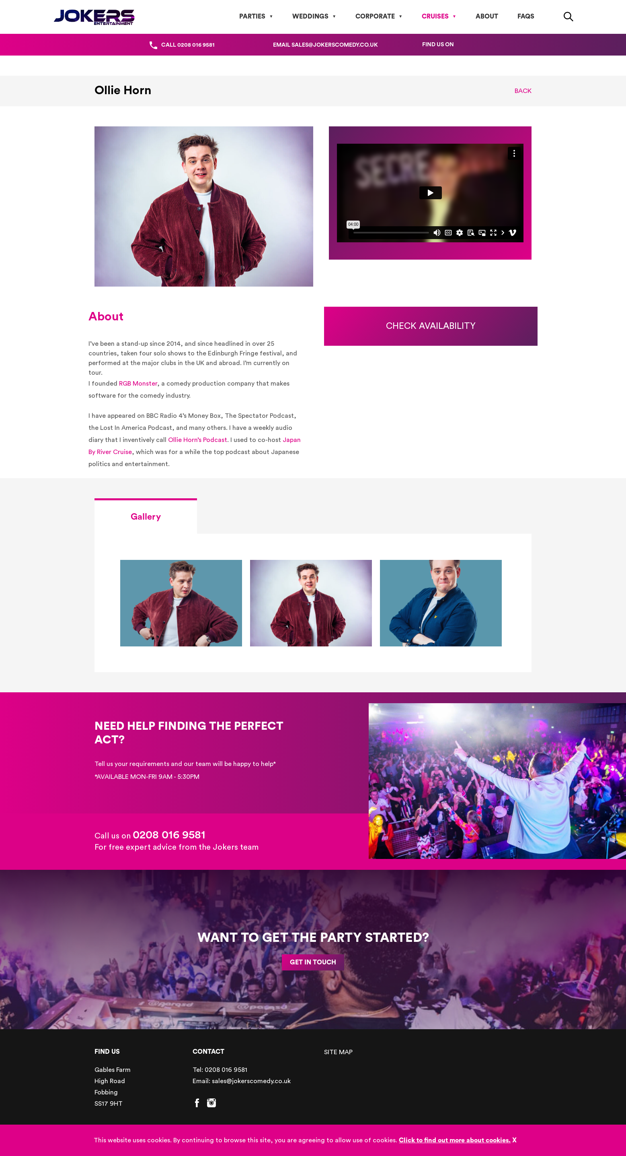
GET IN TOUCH (313, 962)
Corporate (375, 16)
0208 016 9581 (169, 834)
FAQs (525, 16)
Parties (252, 16)
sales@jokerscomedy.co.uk (251, 1081)
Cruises (435, 16)
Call (188, 45)
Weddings (310, 16)
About (487, 16)
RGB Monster (138, 383)
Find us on (438, 44)
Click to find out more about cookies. (455, 1140)
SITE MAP (338, 1052)
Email (325, 45)
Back (523, 91)
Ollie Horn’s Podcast (197, 440)
